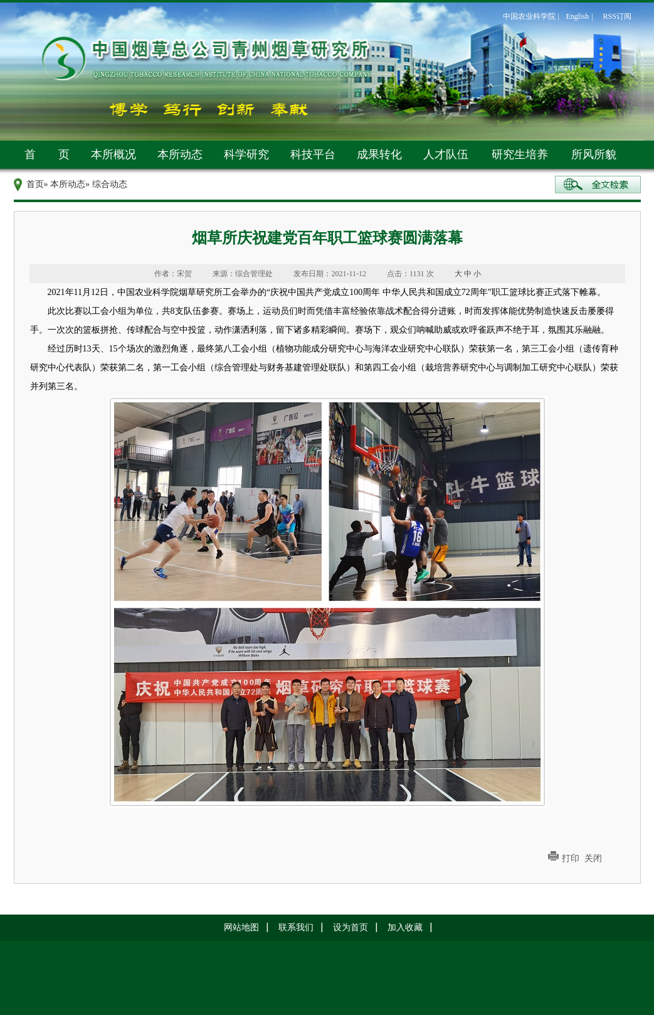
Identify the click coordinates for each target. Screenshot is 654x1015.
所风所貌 (593, 154)
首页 (35, 184)
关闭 (593, 858)
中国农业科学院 (529, 16)
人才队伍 (445, 154)
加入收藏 (405, 927)
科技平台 (312, 154)
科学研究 (246, 154)
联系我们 (296, 927)
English (577, 16)
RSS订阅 (617, 16)
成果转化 (379, 154)
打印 (570, 858)
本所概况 (113, 154)
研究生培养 (520, 154)
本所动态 (180, 154)
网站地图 (241, 927)
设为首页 (350, 927)
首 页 (47, 154)
